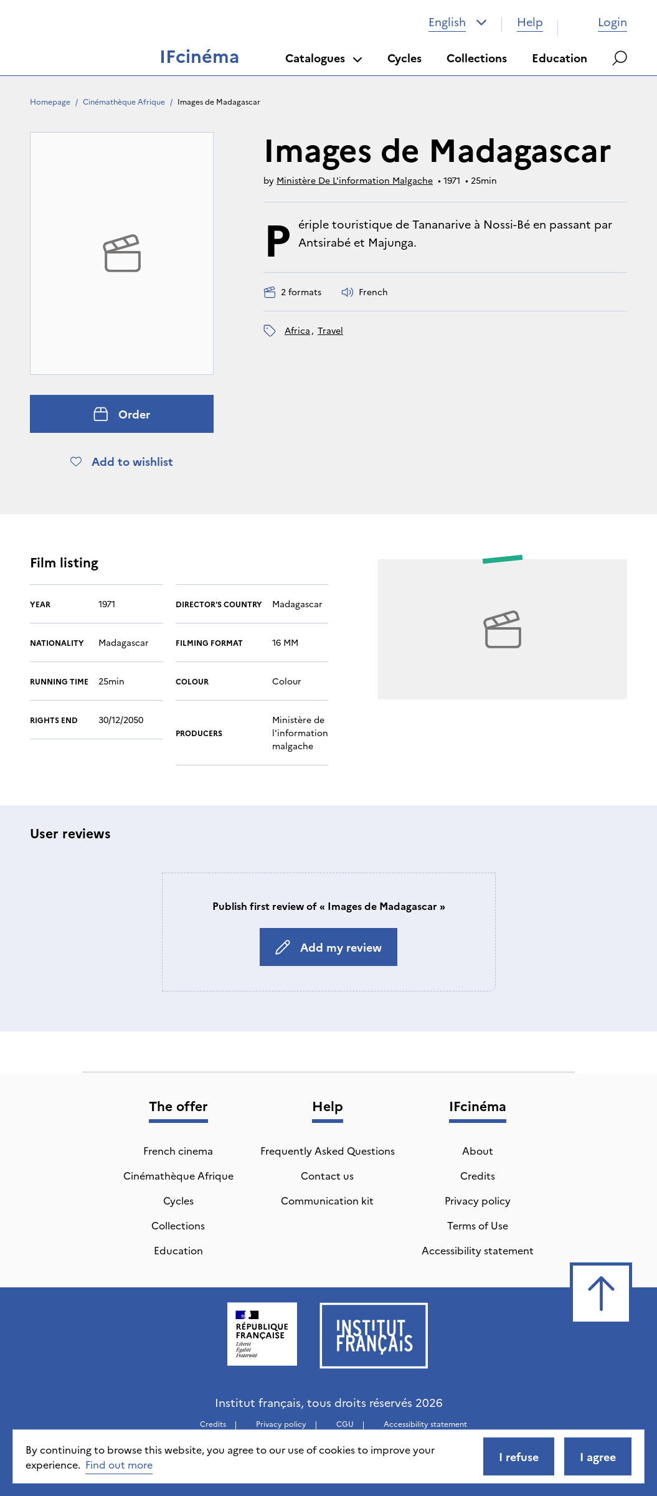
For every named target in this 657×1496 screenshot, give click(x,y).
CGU (345, 1423)
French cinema (178, 1150)
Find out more (119, 1464)
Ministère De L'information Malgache (355, 180)
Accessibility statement (478, 1250)
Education (559, 57)
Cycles (404, 57)
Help (530, 21)
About (477, 1150)
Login (600, 21)
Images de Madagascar (218, 101)
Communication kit (327, 1200)
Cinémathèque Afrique (124, 101)
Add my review (328, 947)
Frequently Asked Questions (327, 1150)
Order (121, 414)
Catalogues (323, 57)
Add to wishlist (121, 461)
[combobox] (457, 21)
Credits (477, 1175)
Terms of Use (477, 1225)
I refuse (519, 1456)
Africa (297, 330)
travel (330, 330)
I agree (598, 1456)
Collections (477, 57)
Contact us (327, 1175)
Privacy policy (478, 1200)
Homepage (50, 101)
